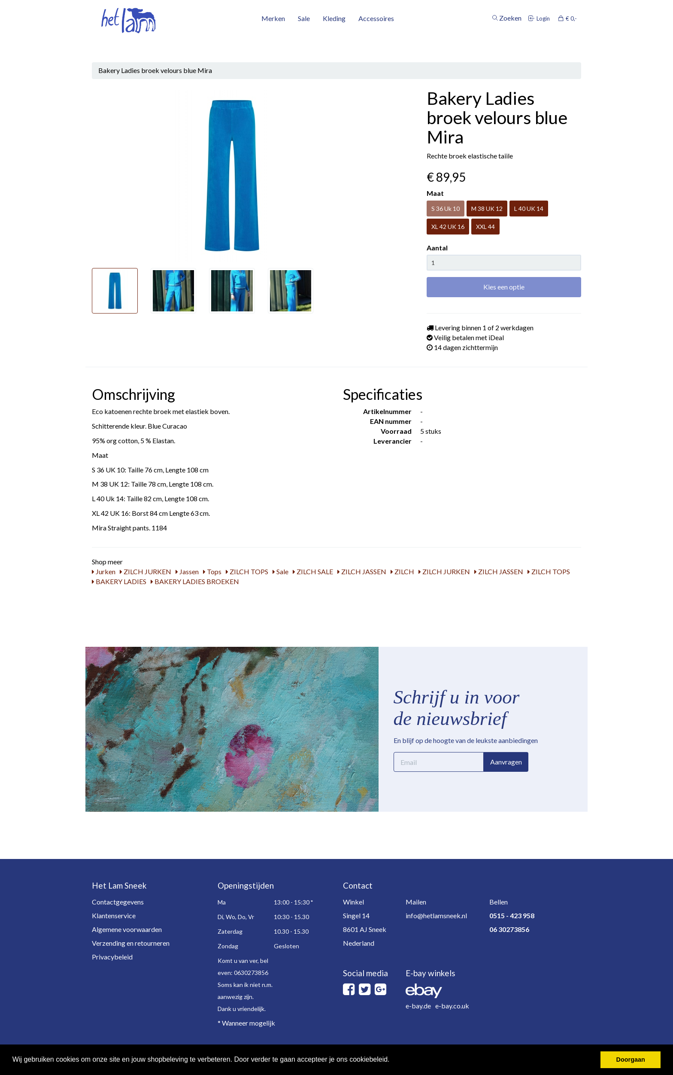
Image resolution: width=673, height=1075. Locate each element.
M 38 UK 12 (487, 208)
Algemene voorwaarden (127, 929)
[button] (392, 1060)
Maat (435, 193)
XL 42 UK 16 (447, 226)
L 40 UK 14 (528, 208)
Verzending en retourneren (131, 943)
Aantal (437, 248)
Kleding (334, 35)
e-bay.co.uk (452, 1006)
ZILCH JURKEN (145, 571)
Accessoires (376, 35)
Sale (304, 35)
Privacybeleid (112, 957)
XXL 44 (485, 226)
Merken (273, 35)
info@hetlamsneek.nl (436, 915)
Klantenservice (114, 915)
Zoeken (506, 35)
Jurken (103, 571)
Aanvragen (506, 762)
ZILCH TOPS (247, 571)
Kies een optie (503, 287)
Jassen (187, 571)
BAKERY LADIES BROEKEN (195, 581)
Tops (212, 571)
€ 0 (567, 35)
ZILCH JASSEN (361, 571)
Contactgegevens (118, 902)
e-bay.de (418, 1006)
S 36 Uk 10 (445, 208)
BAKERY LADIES (119, 581)
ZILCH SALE (313, 571)
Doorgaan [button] (630, 1059)
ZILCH (402, 571)
